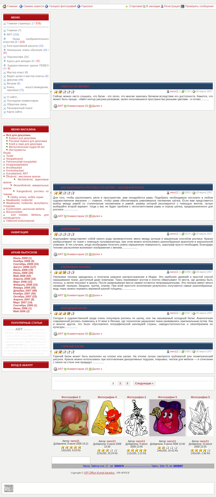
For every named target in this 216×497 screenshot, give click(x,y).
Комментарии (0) (77, 105)
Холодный (32, 339)
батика (44, 333)
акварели (15, 351)
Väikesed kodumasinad (20, 220)
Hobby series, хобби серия (26, 197)
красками (24, 351)
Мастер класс (17, 72)
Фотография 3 (71, 397)
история (10, 336)
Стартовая (134, 6)
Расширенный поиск (19, 108)
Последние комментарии (22, 100)
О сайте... (13, 96)
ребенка (18, 333)
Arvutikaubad (14, 167)
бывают (44, 351)
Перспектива (18, 56)
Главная (9, 6)
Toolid (9, 155)
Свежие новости (31, 6)
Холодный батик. (74, 308)
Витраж (13, 83)
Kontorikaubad (15, 170)
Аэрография (10, 342)
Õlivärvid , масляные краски (23, 176)
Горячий (23, 339)
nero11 (174, 91)
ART (12, 34)
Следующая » (144, 383)
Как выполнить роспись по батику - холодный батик (102, 187)
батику (24, 336)
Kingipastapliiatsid (17, 164)
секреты (20, 342)
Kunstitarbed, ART (17, 173)
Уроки (28, 342)
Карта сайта (14, 111)
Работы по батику (75, 86)
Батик (17, 336)
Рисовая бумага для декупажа (28, 141)
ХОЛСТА (42, 345)
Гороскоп (85, 6)
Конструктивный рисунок (25, 45)
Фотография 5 (167, 397)
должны (33, 345)
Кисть (26, 345)
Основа (7, 351)
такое (44, 342)
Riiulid (7, 152)
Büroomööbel (14, 211)
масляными (35, 351)
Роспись (11, 329)
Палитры (12, 354)
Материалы (40, 336)
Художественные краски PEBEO (26, 67)
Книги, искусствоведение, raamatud (28, 89)
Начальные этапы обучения (26, 51)
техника (41, 339)
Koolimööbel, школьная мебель (25, 208)
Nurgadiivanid (14, 158)
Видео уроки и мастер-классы (27, 76)
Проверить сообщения (197, 6)
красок (8, 347)
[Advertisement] (98, 46)
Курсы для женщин (23, 61)
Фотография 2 (136, 397)
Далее (97, 105)
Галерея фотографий (60, 6)
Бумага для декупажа (22, 138)
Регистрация (170, 6)
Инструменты (17, 149)
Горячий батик (72, 346)
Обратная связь (17, 104)
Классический (12, 339)
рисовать (9, 333)
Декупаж (15, 79)
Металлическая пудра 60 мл (27, 146)
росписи (36, 333)
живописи (28, 329)
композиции (39, 330)
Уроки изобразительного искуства (26, 40)
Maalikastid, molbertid (19, 200)
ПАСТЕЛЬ (36, 342)
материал (23, 348)
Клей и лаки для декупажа (25, 143)
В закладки (151, 6)
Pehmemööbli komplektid (21, 161)
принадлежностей (36, 354)
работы (31, 336)
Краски (15, 347)
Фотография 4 (107, 397)
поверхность (34, 348)
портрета (27, 333)
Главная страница (24, 23)
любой (44, 348)
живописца (22, 354)
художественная (14, 344)
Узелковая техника (76, 266)
